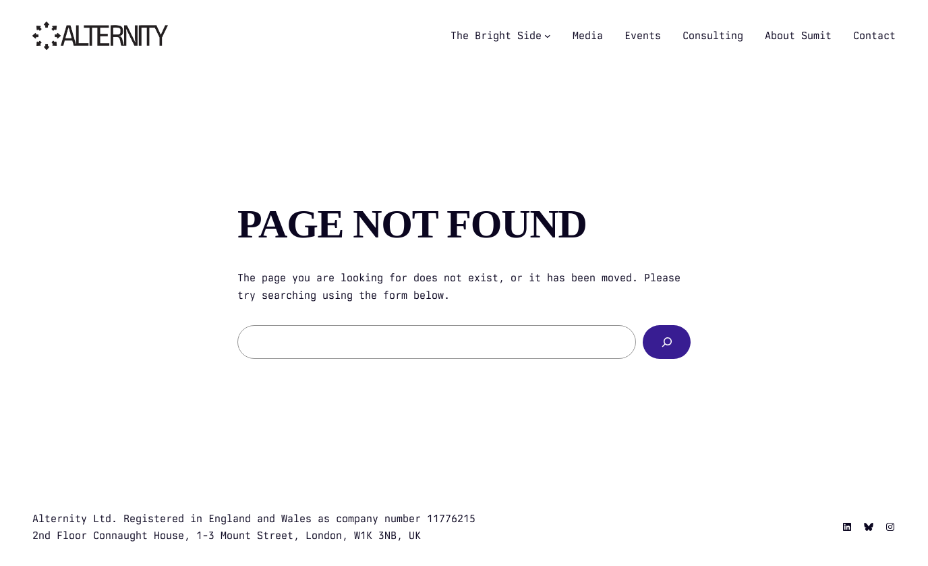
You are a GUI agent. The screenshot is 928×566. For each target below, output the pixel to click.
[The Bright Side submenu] (547, 35)
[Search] (667, 341)
